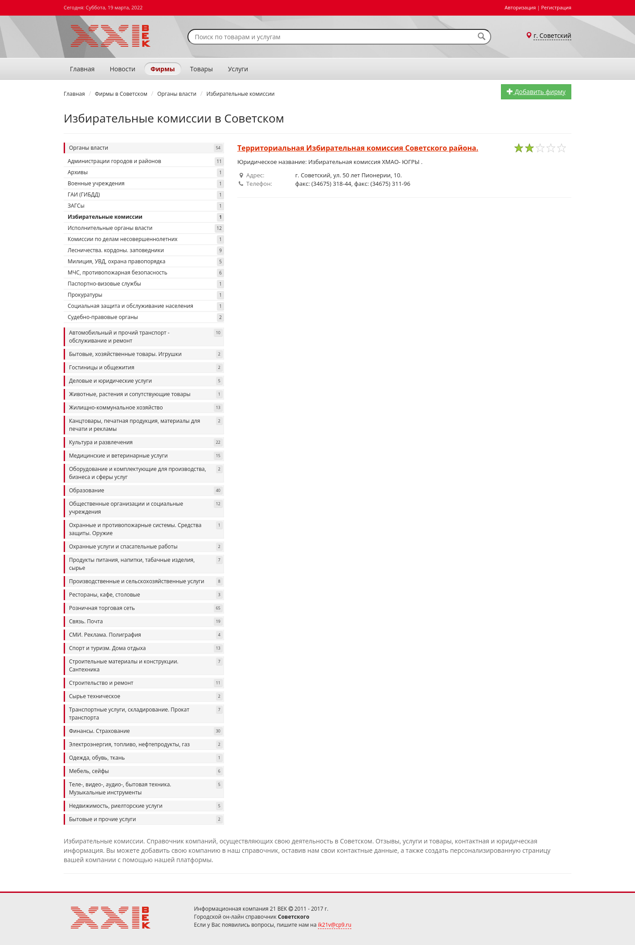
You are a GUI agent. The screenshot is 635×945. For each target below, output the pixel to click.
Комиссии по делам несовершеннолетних (146, 239)
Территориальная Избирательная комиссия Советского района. (357, 148)
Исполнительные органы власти (146, 228)
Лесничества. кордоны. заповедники (146, 250)
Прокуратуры (146, 295)
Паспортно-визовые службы (146, 284)
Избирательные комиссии (146, 217)
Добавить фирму (536, 91)
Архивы (146, 172)
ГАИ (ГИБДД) (146, 195)
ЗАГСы (146, 206)
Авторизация (520, 7)
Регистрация (556, 7)
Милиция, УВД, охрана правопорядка (146, 262)
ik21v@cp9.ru (334, 925)
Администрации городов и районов (146, 161)
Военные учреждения (146, 184)
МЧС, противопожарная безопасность (146, 273)
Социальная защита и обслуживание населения (146, 306)
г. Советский (552, 35)
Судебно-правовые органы (146, 317)
